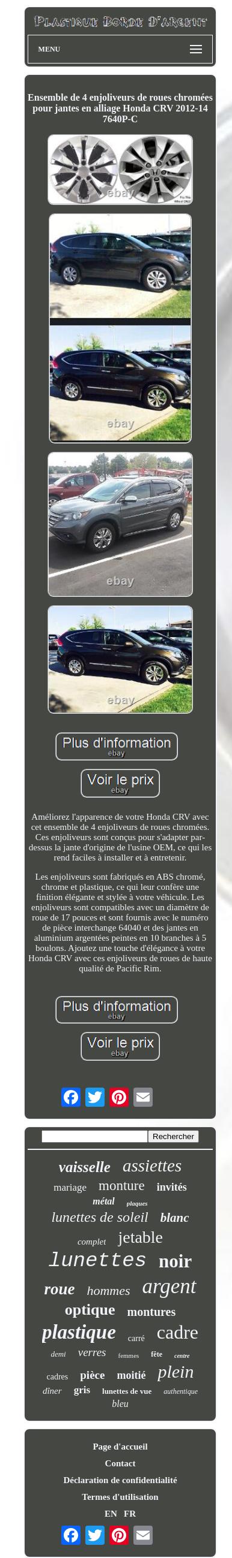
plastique (79, 1332)
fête (156, 1354)
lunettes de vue (126, 1391)
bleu (120, 1404)
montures (151, 1311)
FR (130, 1513)
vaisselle (85, 1167)
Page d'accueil (120, 1446)
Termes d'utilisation (120, 1497)
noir (175, 1261)
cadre (177, 1332)
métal (103, 1201)
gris (82, 1390)
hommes (108, 1290)
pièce (92, 1375)
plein (175, 1371)
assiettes (152, 1165)
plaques (137, 1203)
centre (182, 1355)
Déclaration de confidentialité (120, 1480)
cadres (58, 1376)
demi (58, 1353)
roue (59, 1289)
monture (122, 1185)
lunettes (98, 1260)
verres (92, 1352)
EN (111, 1513)
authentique (180, 1391)
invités (172, 1187)
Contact (120, 1463)
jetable (140, 1237)
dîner (52, 1391)
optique (90, 1309)
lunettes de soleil (99, 1217)
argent (169, 1286)
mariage (70, 1187)
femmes (128, 1355)
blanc (174, 1217)
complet (92, 1241)
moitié (131, 1375)
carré (136, 1338)
